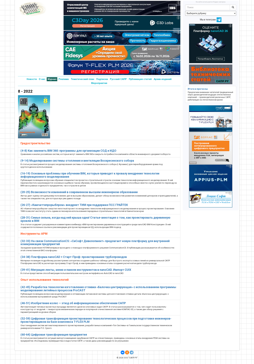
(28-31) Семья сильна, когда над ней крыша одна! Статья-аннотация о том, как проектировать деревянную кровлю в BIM (95, 219)
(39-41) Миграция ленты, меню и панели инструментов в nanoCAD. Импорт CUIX (76, 269)
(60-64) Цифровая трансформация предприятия (54, 334)
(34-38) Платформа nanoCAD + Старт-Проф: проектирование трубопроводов (74, 257)
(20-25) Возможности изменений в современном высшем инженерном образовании (79, 192)
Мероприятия (99, 83)
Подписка (102, 79)
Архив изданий (163, 79)
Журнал (51, 79)
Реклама (64, 79)
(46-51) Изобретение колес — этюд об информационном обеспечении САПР (73, 303)
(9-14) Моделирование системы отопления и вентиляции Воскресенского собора (77, 160)
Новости (32, 79)
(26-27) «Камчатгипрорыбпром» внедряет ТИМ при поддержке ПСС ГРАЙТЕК (74, 205)
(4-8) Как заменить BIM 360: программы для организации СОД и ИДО (68, 150)
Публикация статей (140, 79)
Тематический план (82, 79)
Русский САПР (118, 79)
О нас (42, 79)
